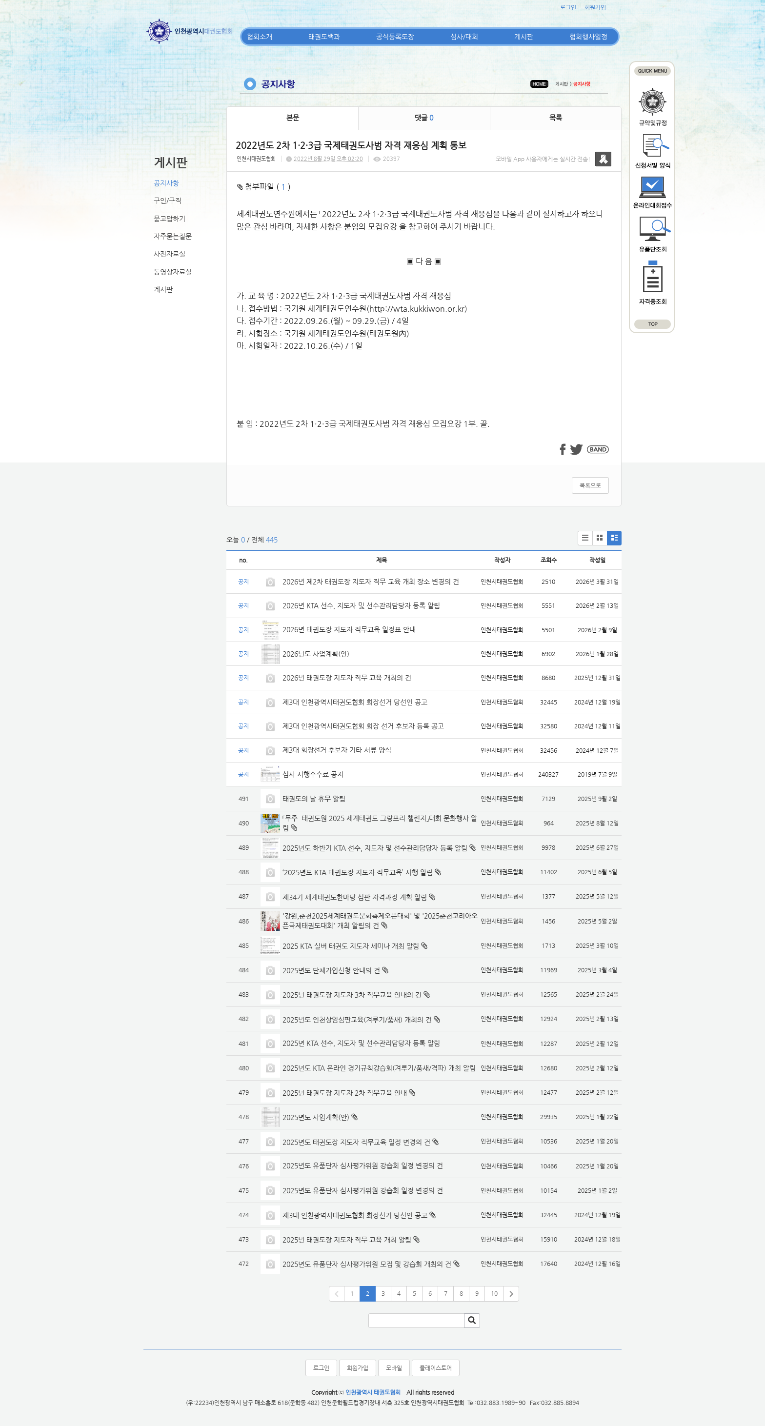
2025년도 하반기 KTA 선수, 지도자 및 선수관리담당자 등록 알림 (374, 848)
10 (494, 1293)
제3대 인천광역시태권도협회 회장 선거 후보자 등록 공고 (363, 726)
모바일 (394, 1368)
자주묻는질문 (173, 236)
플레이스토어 (436, 1368)
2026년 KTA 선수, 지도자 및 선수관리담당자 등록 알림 (361, 605)
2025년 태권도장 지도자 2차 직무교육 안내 (344, 1093)
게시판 (523, 36)
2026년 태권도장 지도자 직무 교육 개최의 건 (346, 678)
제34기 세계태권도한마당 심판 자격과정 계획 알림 (354, 897)
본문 (292, 117)
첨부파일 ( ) (264, 186)
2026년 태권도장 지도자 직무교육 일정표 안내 (349, 629)
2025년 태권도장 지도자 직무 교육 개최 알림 (346, 1240)
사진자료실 (169, 254)
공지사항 (166, 183)
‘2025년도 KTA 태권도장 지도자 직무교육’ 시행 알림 (357, 872)
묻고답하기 (169, 218)
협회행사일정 (588, 36)
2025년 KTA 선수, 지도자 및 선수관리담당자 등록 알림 (361, 1043)
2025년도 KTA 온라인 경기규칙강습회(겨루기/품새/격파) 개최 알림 (379, 1068)
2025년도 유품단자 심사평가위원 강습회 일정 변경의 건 (362, 1165)
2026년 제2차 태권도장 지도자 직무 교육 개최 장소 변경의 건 (371, 581)
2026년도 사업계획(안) (315, 654)
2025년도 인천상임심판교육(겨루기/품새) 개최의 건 (357, 1020)
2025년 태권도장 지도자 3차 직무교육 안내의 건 (352, 995)
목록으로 (590, 485)
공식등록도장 (395, 36)
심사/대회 (464, 36)
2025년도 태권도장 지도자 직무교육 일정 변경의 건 (356, 1142)
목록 (555, 117)
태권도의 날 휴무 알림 (313, 799)
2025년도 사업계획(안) (315, 1117)
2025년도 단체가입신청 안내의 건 (331, 970)
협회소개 (259, 36)
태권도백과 (324, 36)
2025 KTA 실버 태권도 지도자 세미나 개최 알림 (350, 946)
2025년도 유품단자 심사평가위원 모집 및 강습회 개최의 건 (366, 1264)
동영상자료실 (173, 272)
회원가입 (595, 7)
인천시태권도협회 (256, 159)
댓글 (424, 117)
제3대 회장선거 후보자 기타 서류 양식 (336, 750)
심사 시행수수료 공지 (312, 774)
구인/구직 (167, 200)
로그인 (568, 7)
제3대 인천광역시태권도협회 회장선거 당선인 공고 (354, 702)
